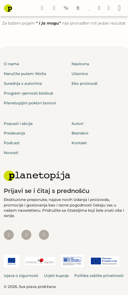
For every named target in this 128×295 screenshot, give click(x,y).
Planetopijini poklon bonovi (30, 103)
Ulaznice (80, 73)
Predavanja (14, 133)
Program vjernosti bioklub (28, 93)
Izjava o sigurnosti (21, 275)
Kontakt (79, 142)
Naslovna (80, 63)
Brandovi (80, 133)
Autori (77, 123)
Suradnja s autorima (23, 83)
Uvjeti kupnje (56, 275)
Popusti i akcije (18, 123)
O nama (11, 63)
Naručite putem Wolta (25, 73)
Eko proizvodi (84, 83)
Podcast (12, 142)
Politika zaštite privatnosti (98, 275)
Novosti (11, 152)
